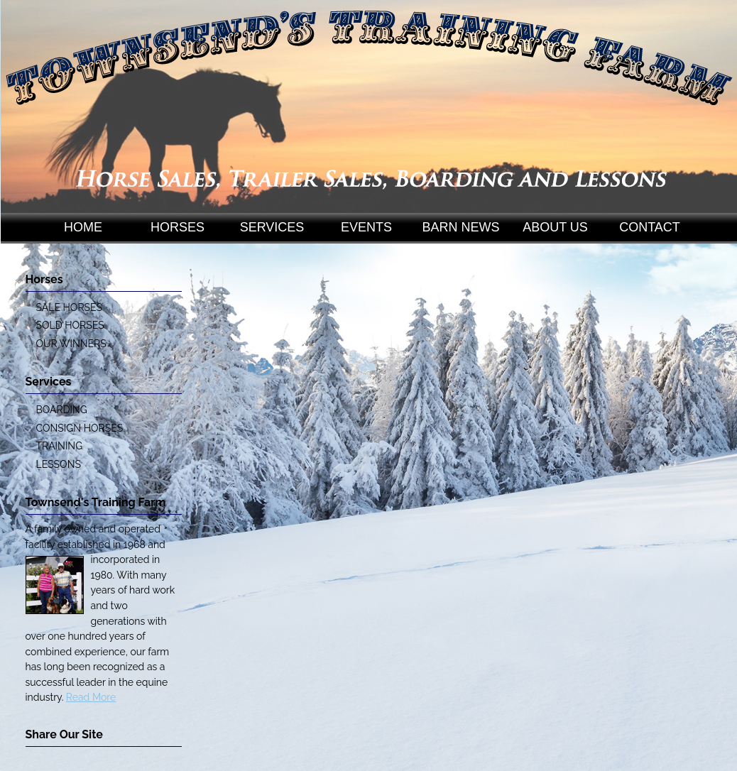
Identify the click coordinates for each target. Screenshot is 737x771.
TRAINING (59, 446)
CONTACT (649, 227)
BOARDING (61, 409)
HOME (83, 227)
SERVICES (272, 227)
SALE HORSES (69, 307)
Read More (91, 697)
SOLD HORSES (70, 325)
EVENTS (366, 227)
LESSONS (58, 464)
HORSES (177, 227)
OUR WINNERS (71, 343)
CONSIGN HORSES (80, 428)
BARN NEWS (460, 227)
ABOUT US (555, 227)
